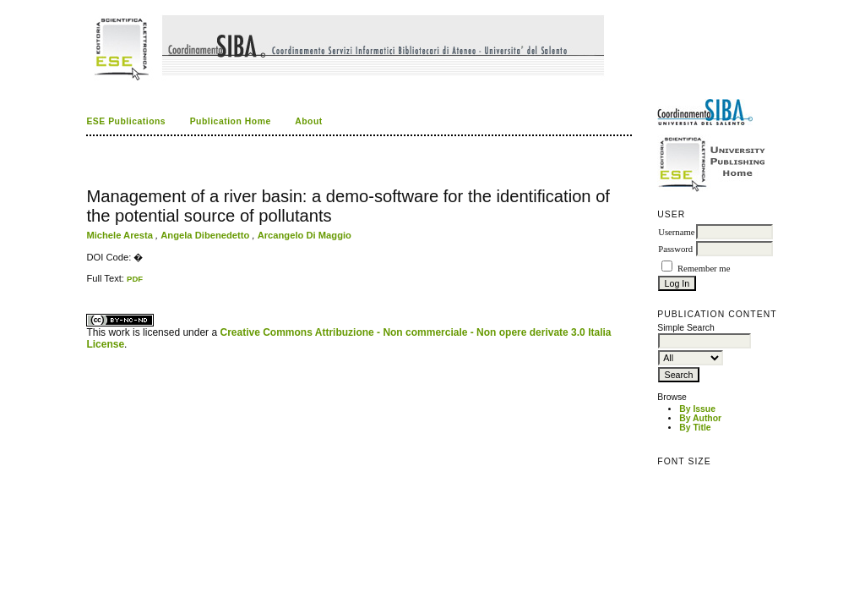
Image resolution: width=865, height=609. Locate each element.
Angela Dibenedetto (206, 235)
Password (675, 249)
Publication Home (230, 121)
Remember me (703, 268)
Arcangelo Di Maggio (304, 235)
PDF (135, 278)
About (309, 121)
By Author (700, 418)
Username (676, 232)
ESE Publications (126, 121)
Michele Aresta (120, 235)
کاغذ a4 (87, 283)
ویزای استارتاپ (91, 283)
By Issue (697, 409)
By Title (694, 427)
